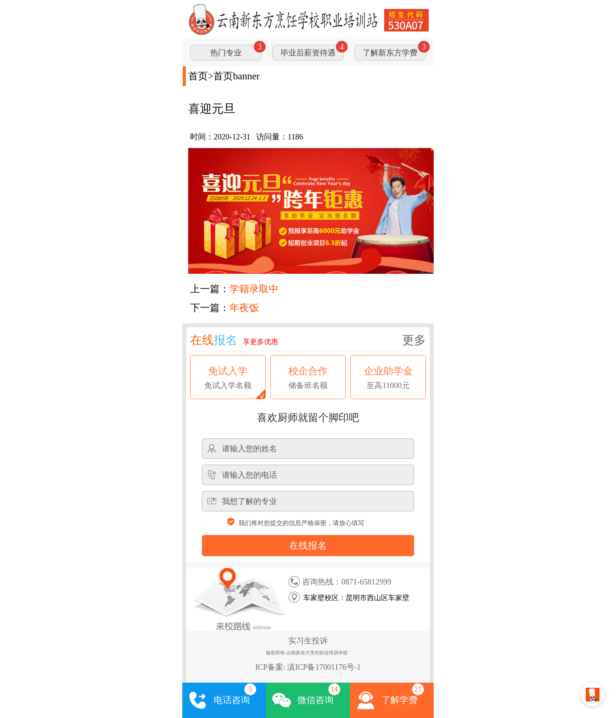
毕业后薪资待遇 (308, 52)
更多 (414, 339)
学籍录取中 (254, 289)
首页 (198, 76)
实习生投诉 (308, 640)
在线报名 (308, 545)
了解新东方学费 (390, 52)
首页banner (236, 76)
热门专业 (226, 52)
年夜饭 (244, 307)
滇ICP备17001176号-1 (324, 667)
